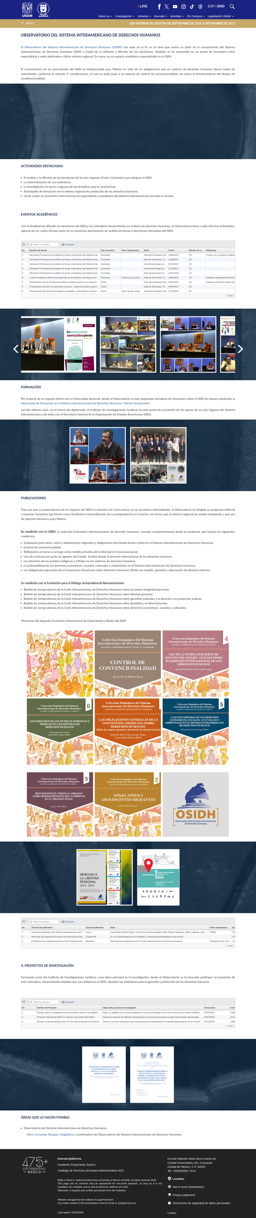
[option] (128, 344)
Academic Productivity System (77, 1164)
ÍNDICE (27, 23)
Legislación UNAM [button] (221, 16)
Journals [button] (160, 16)
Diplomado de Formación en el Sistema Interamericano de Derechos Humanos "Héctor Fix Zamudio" (85, 403)
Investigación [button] (124, 16)
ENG (221, 6)
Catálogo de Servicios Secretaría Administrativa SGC (91, 1170)
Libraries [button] (144, 16)
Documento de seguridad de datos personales (199, 1203)
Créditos (172, 1213)
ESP (211, 6)
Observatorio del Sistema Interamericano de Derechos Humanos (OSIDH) (73, 47)
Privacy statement (181, 1195)
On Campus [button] (196, 16)
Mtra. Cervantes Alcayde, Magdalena (50, 1134)
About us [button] (105, 16)
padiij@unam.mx (127, 1203)
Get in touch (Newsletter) (186, 1186)
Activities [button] (177, 16)
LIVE (142, 6)
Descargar (68, 244)
